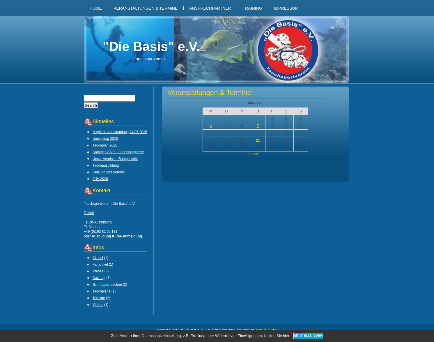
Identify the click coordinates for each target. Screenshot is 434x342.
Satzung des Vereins (109, 172)
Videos (98, 305)
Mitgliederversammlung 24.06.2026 (120, 132)
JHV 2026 (100, 179)
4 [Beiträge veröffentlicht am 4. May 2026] (211, 126)
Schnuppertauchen (107, 285)
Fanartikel (100, 264)
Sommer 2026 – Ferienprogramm (118, 152)
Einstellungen (308, 336)
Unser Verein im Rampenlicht (115, 159)
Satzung (99, 278)
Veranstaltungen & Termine (146, 8)
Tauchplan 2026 (105, 145)
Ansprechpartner (210, 8)
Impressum (286, 8)
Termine (99, 298)
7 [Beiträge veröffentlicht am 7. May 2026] (258, 126)
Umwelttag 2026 (105, 139)
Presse (98, 271)
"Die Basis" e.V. (151, 46)
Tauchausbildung (106, 165)
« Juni (253, 154)
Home (96, 8)
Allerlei (98, 258)
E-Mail (89, 213)
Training (252, 8)
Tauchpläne (101, 291)
